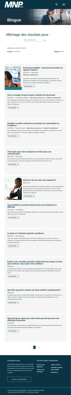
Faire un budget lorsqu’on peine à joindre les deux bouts (31, 95)
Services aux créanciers (41, 371)
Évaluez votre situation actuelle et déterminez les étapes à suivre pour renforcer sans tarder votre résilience (34, 262)
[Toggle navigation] (63, 5)
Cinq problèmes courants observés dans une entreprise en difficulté (32, 206)
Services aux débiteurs (41, 366)
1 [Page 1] (34, 347)
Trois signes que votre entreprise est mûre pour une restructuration (29, 152)
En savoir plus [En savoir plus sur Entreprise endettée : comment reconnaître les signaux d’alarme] (29, 86)
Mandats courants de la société (56, 368)
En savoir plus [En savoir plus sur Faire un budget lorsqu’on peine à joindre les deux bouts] (13, 107)
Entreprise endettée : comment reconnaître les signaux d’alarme (43, 68)
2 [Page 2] (36, 347)
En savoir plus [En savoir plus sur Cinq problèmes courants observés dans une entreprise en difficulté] (13, 217)
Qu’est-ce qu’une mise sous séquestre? (39, 180)
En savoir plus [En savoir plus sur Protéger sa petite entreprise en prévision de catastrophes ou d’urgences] (13, 136)
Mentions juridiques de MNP (36, 390)
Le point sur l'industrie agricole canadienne (25, 233)
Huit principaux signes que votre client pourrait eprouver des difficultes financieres (33, 319)
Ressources (54, 372)
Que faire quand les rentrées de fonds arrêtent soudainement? (34, 290)
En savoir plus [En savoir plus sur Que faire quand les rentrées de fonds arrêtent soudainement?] (13, 302)
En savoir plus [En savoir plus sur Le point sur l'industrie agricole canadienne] (13, 246)
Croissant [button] (9, 51)
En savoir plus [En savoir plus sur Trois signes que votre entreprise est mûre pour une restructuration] (13, 164)
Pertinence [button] (57, 51)
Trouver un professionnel (19, 379)
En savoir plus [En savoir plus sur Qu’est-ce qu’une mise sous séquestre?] (29, 196)
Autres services (55, 365)
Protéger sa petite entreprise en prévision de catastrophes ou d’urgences (33, 124)
